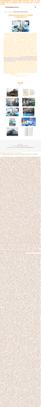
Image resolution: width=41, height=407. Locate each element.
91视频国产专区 (26, 378)
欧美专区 (38, 400)
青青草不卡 (16, 351)
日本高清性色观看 (10, 354)
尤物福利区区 (29, 389)
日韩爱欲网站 (35, 377)
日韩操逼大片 (19, 305)
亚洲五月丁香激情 (4, 402)
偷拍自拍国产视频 (11, 353)
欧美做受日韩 (14, 172)
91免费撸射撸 (34, 382)
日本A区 (17, 284)
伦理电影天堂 (32, 335)
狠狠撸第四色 (39, 239)
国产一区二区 (24, 158)
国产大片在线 (28, 317)
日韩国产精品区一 (24, 354)
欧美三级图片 (33, 297)
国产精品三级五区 (29, 374)
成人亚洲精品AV (37, 306)
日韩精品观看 (18, 186)
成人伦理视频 (17, 358)
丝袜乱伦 (7, 328)
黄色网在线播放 (38, 233)
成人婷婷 (37, 282)
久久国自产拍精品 (26, 184)
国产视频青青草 (20, 328)
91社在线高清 (3, 179)
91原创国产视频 (29, 177)
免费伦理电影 (22, 194)
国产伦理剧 (27, 213)
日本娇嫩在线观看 (8, 261)
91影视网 (22, 163)
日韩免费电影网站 (36, 320)
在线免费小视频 (19, 203)
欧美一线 (29, 309)
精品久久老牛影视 (29, 282)
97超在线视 (15, 226)
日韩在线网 (29, 195)
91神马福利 (37, 299)
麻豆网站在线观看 (37, 198)
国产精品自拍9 (3, 280)
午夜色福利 (31, 390)
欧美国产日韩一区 (32, 342)
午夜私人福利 (2, 297)
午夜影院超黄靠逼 (24, 254)
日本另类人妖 (28, 386)
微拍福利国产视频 (5, 165)
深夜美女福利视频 (6, 356)
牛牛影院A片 (26, 208)
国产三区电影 (2, 226)
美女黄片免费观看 (28, 227)
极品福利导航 (14, 231)
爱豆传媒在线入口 (22, 347)
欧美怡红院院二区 (33, 168)
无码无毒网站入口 (11, 396)
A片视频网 (13, 200)
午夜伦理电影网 (22, 184)
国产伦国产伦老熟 (2, 312)
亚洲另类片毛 (8, 378)
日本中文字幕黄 (23, 276)
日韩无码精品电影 (30, 344)
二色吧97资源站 (6, 177)
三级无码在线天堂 (13, 214)
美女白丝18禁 (37, 225)
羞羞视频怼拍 (33, 362)
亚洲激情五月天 (36, 370)
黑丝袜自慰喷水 (23, 220)
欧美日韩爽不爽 (20, 268)
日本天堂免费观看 (34, 324)
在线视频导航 (19, 291)
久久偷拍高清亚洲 (23, 198)
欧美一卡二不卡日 (10, 363)
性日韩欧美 (3, 364)
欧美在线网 (32, 284)
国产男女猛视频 (4, 220)
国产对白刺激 (38, 288)
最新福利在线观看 (7, 312)
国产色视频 (12, 215)
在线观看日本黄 (25, 204)
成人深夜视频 (11, 344)
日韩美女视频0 (39, 314)
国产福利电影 (26, 190)
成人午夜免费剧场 (34, 328)
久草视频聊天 (32, 255)
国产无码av (14, 208)
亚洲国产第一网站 (29, 204)
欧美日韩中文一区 (37, 180)
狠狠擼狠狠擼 (6, 238)
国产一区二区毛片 (32, 338)
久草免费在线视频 (15, 338)
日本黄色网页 (6, 281)
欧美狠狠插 (15, 202)
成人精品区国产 (38, 262)
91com (38, 212)
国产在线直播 (5, 212)
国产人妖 (29, 315)
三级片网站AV (35, 257)
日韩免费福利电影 (2, 263)
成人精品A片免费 (26, 388)
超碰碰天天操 (28, 166)
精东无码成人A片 (8, 258)
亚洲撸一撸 (17, 342)
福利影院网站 (25, 173)
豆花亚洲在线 (32, 375)
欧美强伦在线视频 (19, 368)
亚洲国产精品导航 (37, 163)
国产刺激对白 (4, 239)
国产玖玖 (5, 232)
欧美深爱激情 (12, 376)
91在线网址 (37, 346)
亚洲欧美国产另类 (37, 238)
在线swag (26, 305)
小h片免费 (2, 176)
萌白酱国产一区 (28, 164)
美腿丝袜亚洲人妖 (15, 328)
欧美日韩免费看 (19, 326)
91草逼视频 (22, 236)
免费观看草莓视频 (32, 291)
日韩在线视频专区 (26, 257)
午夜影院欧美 (39, 255)
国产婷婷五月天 (13, 209)
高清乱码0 (30, 184)
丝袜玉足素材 (5, 359)
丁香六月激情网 (37, 380)
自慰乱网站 (26, 350)
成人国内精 (5, 303)
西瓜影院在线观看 (10, 172)
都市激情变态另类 (36, 208)
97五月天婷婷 (26, 195)
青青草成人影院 (24, 386)
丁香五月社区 (10, 308)
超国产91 (14, 333)
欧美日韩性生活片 (23, 213)
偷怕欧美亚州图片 (31, 159)
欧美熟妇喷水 (14, 302)
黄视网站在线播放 (5, 189)
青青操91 (9, 237)
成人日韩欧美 (33, 387)
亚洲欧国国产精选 (9, 273)
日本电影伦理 (20, 209)
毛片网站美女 (29, 233)
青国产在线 (3, 258)
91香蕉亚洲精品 (8, 202)
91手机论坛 (23, 232)
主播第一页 (22, 191)
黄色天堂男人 (11, 174)
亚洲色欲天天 (11, 167)
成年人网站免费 (36, 213)
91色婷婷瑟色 (10, 186)
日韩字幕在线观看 (3, 330)
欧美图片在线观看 (29, 157)
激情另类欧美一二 (8, 215)
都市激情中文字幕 (14, 389)
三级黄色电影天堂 (14, 359)
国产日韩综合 (11, 316)
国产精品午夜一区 (3, 166)
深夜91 (10, 350)
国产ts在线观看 (26, 221)
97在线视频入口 (6, 344)
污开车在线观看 (25, 395)
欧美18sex (9, 314)
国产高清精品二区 (23, 160)
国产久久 (2, 383)
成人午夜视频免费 (10, 236)
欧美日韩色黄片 (10, 170)
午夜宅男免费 (9, 171)
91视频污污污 (22, 222)
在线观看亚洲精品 (25, 188)
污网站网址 (32, 329)
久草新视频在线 (11, 201)
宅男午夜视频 (15, 266)
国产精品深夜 (26, 309)
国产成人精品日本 (30, 214)
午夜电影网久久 (18, 170)
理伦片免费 (10, 393)
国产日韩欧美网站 (10, 208)
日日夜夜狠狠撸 (30, 275)
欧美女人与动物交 (13, 161)
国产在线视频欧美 (16, 280)
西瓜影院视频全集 (8, 233)
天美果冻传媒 (34, 196)
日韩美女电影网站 (15, 405)
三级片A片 (17, 279)
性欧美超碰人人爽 (22, 315)
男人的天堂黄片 (34, 321)
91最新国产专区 (7, 388)
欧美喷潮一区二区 (15, 234)
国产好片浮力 (4, 184)
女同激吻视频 (16, 180)
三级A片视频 (38, 261)
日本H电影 (16, 288)
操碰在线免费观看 (10, 333)
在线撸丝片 (31, 182)
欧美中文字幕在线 (35, 404)
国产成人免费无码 (36, 191)
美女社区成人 (25, 215)
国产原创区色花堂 (15, 165)
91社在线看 (7, 220)
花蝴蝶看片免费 (3, 161)
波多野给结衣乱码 (28, 274)
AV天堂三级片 (9, 369)
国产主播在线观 (28, 262)
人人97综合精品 (23, 200)
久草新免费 (22, 308)
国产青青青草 (19, 236)
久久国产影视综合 (21, 169)
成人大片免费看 (11, 266)
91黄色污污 (18, 275)
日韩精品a (29, 254)
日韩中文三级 (38, 304)
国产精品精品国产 (23, 299)
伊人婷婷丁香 (33, 351)
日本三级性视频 (11, 310)
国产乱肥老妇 (16, 216)
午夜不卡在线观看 (21, 398)
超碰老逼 (27, 382)
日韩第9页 (24, 256)
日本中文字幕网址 (37, 263)
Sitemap (33, 147)
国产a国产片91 (19, 354)
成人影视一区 (29, 299)
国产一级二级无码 (12, 288)
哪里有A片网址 (4, 213)
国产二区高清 (34, 219)
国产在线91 (12, 189)
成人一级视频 (8, 398)
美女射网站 (20, 382)
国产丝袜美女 (22, 170)
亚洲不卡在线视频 (38, 364)
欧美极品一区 (10, 328)
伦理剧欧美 (32, 254)
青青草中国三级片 (4, 311)
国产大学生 (18, 357)
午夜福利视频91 (11, 329)
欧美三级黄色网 (36, 378)
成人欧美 (13, 261)
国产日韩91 (16, 166)
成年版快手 (9, 227)
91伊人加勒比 (12, 202)
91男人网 (25, 261)
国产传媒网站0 (8, 272)
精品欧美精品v (23, 226)
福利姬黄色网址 (6, 185)
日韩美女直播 (12, 194)
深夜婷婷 (34, 356)
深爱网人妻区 (6, 314)
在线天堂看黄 (39, 312)
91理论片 (21, 210)
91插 (5, 221)
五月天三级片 (5, 293)
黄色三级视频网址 (28, 276)
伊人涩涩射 (37, 192)
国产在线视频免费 (2, 272)
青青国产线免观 (19, 359)
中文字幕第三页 (29, 180)
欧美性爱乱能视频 (6, 309)
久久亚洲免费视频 (22, 370)
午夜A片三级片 (30, 196)
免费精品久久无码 (6, 353)
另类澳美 (15, 346)
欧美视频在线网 (36, 363)
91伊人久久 (24, 336)
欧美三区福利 (13, 255)
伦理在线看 (9, 341)
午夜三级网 (26, 399)
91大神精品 (29, 168)
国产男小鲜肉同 (21, 173)
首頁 (8, 11)
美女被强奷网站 (38, 365)
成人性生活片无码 (22, 406)
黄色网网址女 (18, 185)
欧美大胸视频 (23, 375)
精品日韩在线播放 (30, 400)
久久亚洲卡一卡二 (13, 322)
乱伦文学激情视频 (37, 300)
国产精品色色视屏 (6, 176)
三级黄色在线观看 (12, 378)
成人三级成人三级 (19, 179)
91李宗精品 (19, 220)
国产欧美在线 (35, 381)
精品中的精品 (23, 174)
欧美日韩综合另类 (34, 333)
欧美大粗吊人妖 (38, 224)
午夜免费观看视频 (20, 395)
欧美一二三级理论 (18, 350)
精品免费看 (14, 184)
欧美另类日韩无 (24, 316)
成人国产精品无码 (20, 288)
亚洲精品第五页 (32, 198)
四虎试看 (15, 173)
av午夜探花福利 (30, 210)
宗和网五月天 (5, 192)
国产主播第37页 (8, 224)
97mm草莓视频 (16, 340)
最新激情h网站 (4, 216)
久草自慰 (20, 284)
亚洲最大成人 (38, 269)
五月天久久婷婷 (24, 368)
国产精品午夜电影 (4, 406)
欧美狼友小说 (27, 306)
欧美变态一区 (6, 157)
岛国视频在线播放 (14, 297)
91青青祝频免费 (33, 261)
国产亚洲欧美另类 (19, 274)
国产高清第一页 (22, 212)
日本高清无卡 (2, 286)
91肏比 (40, 225)
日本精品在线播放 (15, 224)
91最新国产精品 (22, 186)
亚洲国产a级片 (32, 341)
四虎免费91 (34, 171)
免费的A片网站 (12, 315)
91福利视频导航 (19, 176)
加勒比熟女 (19, 164)
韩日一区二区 (36, 166)
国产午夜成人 (11, 176)
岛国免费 (27, 200)
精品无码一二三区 (6, 302)
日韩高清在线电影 (27, 359)
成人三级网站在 (11, 192)
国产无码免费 (12, 351)
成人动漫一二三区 (3, 267)
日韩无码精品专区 (14, 291)
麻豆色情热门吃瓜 (21, 383)
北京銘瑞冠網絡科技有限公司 (12, 7)
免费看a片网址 (10, 279)
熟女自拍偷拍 (4, 201)
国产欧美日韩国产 (2, 366)
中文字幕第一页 (6, 340)
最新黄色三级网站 (35, 336)
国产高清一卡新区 (38, 176)
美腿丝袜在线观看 (7, 218)
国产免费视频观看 (26, 401)
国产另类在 (15, 267)
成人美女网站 (5, 321)
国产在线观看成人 (34, 256)
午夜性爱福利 (10, 318)
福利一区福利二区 (35, 305)
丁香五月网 (25, 191)
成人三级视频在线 (17, 210)
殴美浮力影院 (30, 350)
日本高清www (20, 278)
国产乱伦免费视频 (4, 336)
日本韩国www (32, 384)
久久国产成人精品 (38, 196)
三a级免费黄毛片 (27, 291)
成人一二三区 (7, 350)
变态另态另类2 (16, 220)
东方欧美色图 (39, 285)
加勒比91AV (33, 237)
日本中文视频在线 (22, 214)
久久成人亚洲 (18, 214)
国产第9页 (17, 207)
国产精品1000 (9, 406)
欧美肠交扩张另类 (4, 191)
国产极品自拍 (35, 228)
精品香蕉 (21, 182)
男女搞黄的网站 (34, 366)
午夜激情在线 (24, 382)
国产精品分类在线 (2, 317)
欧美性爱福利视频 (8, 375)
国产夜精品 (21, 374)
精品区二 (7, 267)
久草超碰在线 (21, 311)
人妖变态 (39, 278)
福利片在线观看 (8, 159)
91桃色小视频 (9, 238)
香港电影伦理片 (13, 190)
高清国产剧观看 (23, 197)
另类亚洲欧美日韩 (2, 320)
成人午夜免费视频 (29, 165)
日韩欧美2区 (31, 356)
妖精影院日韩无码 (35, 268)
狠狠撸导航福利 (31, 402)
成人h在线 (29, 324)
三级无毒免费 (34, 220)
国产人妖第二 (4, 186)
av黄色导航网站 (35, 374)
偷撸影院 (37, 371)
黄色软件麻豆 (3, 371)
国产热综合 (29, 188)
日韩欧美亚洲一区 (36, 293)
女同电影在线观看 (5, 240)
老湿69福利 (36, 384)
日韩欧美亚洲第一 (18, 360)
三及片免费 (27, 370)
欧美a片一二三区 (6, 256)
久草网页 (38, 202)
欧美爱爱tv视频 (2, 206)
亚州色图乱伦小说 (35, 185)
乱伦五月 (27, 220)
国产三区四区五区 (34, 264)
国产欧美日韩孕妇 (8, 264)
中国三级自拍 (10, 327)
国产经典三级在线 (20, 189)
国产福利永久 (2, 158)
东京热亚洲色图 (37, 240)
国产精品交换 (36, 287)
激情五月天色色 (29, 173)
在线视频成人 (18, 346)
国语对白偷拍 (16, 268)
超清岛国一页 (33, 266)
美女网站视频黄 (37, 230)
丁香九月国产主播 (32, 230)
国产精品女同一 (33, 260)
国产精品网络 (16, 232)
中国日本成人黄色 (11, 298)
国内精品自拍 (2, 260)
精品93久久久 (2, 197)
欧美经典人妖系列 (36, 308)
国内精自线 (3, 160)
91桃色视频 (18, 306)
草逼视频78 (32, 191)
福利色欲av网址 (17, 380)
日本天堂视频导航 (20, 168)
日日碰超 (34, 318)
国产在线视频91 (16, 256)
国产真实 (35, 304)
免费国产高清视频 (31, 231)
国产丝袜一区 (30, 172)
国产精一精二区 (20, 192)
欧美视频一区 (27, 287)
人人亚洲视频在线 (17, 394)
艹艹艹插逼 (8, 196)
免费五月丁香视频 (6, 206)
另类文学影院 (13, 350)
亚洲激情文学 (29, 297)
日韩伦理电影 (36, 254)
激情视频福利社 (27, 356)
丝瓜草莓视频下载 (28, 387)
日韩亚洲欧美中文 (8, 371)
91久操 (7, 184)
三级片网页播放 (12, 400)
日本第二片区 (22, 234)
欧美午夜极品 (10, 163)
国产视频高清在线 (17, 182)
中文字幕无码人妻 (8, 166)
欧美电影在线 (30, 206)
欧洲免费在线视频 (6, 310)
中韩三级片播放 (24, 258)
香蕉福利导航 (2, 314)
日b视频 (8, 192)
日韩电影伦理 (32, 327)
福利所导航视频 (11, 207)
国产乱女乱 (17, 218)
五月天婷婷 (12, 237)
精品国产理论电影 (10, 340)
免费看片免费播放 (35, 310)
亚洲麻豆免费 (22, 388)
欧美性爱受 (33, 364)
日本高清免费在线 (33, 296)
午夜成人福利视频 (36, 290)
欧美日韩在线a (15, 354)
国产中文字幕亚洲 (18, 282)
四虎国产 (14, 387)
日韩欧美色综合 (21, 215)
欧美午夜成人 (21, 257)
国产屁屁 (36, 165)
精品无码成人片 (26, 321)
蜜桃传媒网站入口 (30, 279)
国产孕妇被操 (24, 273)
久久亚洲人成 (31, 185)
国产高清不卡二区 (5, 236)
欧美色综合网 (32, 160)
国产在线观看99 (24, 330)
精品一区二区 (31, 396)
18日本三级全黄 (9, 230)
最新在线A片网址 (29, 256)
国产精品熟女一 (25, 171)
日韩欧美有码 (25, 374)
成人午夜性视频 (8, 348)
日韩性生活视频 (12, 372)
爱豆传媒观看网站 (38, 168)
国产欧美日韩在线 (21, 195)
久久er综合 (28, 335)
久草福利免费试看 (24, 225)
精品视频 (19, 327)
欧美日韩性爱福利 (25, 210)
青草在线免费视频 (7, 366)
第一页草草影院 (17, 219)
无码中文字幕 (2, 256)
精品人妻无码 (5, 273)
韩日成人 (21, 219)
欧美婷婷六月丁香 (27, 375)
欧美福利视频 (7, 338)
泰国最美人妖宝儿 (21, 358)
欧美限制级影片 (13, 320)
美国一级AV (32, 164)
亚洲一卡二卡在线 (25, 311)
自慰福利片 (3, 328)
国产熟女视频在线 (13, 197)
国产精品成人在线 (10, 184)
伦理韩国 (1, 279)
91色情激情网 (2, 169)
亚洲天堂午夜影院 (11, 290)
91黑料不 (32, 228)
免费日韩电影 (39, 170)
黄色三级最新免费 (18, 231)
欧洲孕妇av (25, 364)
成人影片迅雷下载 (37, 342)
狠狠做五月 (14, 299)
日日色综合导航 (10, 275)
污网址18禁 (1, 236)
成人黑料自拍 (6, 208)
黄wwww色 (26, 167)
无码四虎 (13, 180)
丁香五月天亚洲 (34, 224)
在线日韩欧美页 (28, 376)
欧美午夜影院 (20, 381)
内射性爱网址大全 (8, 222)
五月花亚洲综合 (30, 189)
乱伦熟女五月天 (20, 162)
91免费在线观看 (28, 360)
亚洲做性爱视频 (15, 278)
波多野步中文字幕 (38, 216)
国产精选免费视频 (38, 222)
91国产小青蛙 (8, 182)
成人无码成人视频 (8, 330)
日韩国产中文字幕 (21, 304)
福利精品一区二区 (13, 282)
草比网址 (27, 315)
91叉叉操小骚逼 (10, 225)
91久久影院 (35, 170)
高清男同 (20, 240)
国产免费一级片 (15, 157)
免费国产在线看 (8, 209)
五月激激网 (15, 260)
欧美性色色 (13, 358)
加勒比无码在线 (16, 270)
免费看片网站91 (4, 261)
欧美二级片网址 (29, 226)
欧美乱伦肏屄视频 (22, 380)
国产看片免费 (21, 256)
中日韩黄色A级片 (28, 346)
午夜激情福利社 (5, 345)
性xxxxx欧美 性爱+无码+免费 (6, 269)
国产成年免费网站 (12, 182)
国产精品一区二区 (8, 360)
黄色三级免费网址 (8, 190)
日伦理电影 (32, 359)
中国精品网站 (22, 327)
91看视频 (20, 341)
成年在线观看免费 (29, 239)
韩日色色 (28, 348)
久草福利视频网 (20, 166)
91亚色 (27, 347)
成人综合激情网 (8, 394)
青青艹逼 (30, 382)
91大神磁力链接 (4, 392)
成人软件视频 (3, 195)
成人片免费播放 (36, 329)
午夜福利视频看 (2, 329)
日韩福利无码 (13, 227)
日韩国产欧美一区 (15, 316)
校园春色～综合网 (5, 285)
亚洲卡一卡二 (9, 212)
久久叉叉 (36, 210)
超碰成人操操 (2, 172)
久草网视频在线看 (33, 188)
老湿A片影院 (18, 208)
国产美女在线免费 (3, 219)
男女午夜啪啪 (22, 261)
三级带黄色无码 (31, 257)
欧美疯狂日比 (10, 362)
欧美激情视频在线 (13, 314)
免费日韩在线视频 (13, 269)
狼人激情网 (7, 231)
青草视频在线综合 (35, 344)
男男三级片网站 (25, 322)
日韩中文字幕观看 (7, 158)
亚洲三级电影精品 (11, 260)
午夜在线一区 (14, 303)
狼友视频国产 (22, 320)
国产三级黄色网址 (30, 268)
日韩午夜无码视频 (17, 400)
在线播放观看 (27, 206)
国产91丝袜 (23, 359)
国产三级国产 (17, 195)
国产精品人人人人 (6, 286)
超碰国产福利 (20, 281)
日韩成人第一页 (37, 173)
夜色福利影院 (38, 398)
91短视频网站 (27, 224)
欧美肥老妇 (33, 218)
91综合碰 (14, 218)
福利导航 (36, 195)
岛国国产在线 (28, 225)
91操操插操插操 (10, 297)
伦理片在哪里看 (35, 206)
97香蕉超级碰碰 (11, 206)
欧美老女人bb (24, 179)
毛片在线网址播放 (24, 286)
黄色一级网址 (32, 358)
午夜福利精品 (34, 354)
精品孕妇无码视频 (25, 196)
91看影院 (20, 329)
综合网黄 (24, 206)
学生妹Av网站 (37, 158)
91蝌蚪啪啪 (38, 396)
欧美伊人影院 (10, 185)
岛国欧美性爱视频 (31, 394)
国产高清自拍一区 (12, 219)
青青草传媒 (13, 311)
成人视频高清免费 (8, 210)
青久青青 (11, 224)
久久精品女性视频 (27, 267)
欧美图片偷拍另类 (32, 317)
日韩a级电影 (30, 219)
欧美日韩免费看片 (21, 298)
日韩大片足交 (30, 357)
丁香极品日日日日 (28, 362)
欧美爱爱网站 (22, 364)
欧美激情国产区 (14, 368)
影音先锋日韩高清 (16, 332)
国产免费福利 (3, 294)
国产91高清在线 (18, 375)
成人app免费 (33, 371)
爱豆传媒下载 (28, 230)
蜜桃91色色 (9, 200)
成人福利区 (22, 402)
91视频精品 (30, 321)
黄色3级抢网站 (20, 158)
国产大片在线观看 (10, 386)
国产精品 (5, 264)
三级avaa (4, 287)
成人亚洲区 (13, 188)
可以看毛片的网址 (17, 320)
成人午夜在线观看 (24, 157)
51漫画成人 (27, 192)
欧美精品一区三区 (5, 335)
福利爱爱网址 (5, 204)
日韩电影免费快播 (32, 365)
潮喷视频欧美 (28, 330)
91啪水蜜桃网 (36, 232)
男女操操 (26, 404)
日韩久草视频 (15, 363)
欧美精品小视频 (26, 357)
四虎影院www (24, 340)
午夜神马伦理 (26, 233)
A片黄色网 (5, 262)
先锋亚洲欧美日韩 (37, 341)
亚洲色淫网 (10, 291)
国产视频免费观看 (7, 304)
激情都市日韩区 (5, 354)
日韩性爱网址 (20, 204)
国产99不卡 (33, 204)
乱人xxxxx (37, 266)
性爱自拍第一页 (22, 294)
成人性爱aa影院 (2, 170)
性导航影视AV (36, 183)
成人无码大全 (3, 396)
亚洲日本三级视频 (6, 381)
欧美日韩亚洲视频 (3, 357)
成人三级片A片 (24, 335)
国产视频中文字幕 (28, 345)
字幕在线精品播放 (3, 209)
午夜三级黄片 (23, 350)
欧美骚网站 (30, 224)
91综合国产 (35, 359)
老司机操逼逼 (6, 342)
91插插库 (21, 161)
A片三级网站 (39, 195)
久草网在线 (32, 360)
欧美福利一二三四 (30, 304)
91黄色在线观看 (14, 345)
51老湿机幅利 (37, 340)
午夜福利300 (22, 323)
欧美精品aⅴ (29, 371)
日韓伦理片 (37, 258)
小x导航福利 (12, 228)
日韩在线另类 (11, 286)
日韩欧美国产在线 (22, 399)
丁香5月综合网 (31, 192)
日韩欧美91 (22, 302)
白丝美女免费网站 (8, 161)
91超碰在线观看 (37, 303)
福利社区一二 (10, 387)
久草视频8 (1, 196)
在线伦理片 (25, 351)
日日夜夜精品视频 (33, 386)
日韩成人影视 (2, 171)
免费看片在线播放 (15, 281)
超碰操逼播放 (2, 365)
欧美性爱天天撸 (31, 377)
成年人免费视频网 (24, 326)
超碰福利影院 (30, 263)
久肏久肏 (5, 288)
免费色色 (21, 275)
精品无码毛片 (38, 330)
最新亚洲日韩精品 (9, 191)
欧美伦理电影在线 (5, 308)
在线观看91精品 (8, 239)
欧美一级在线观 (26, 308)
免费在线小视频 (28, 178)
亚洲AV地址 (8, 288)
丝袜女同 (17, 204)
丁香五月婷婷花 (28, 260)
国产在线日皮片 (22, 233)
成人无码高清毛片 (33, 197)
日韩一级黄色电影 (5, 386)
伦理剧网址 (4, 378)
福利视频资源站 (20, 157)
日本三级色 (22, 363)
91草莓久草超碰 (38, 169)
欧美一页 (1, 240)
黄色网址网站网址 (11, 226)
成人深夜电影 (11, 164)
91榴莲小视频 (34, 176)
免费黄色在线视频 (16, 228)
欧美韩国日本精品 (7, 399)
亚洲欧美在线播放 (14, 357)
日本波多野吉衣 (26, 202)
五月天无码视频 (38, 383)
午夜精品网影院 (38, 188)
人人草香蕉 (6, 179)
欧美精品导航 (36, 284)
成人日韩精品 (36, 227)
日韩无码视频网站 (31, 208)
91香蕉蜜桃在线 (6, 383)
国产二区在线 (18, 302)
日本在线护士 (4, 190)
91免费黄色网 (25, 405)
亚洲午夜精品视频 (32, 209)
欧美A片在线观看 (12, 272)
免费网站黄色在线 (18, 198)
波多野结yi (2, 370)
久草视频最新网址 (22, 185)
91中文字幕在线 (24, 178)
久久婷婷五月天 (17, 323)
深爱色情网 (25, 298)
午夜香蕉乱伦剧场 (31, 273)
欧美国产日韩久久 (13, 258)
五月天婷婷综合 (38, 372)
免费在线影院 (18, 221)
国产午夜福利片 (33, 298)
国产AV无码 (8, 178)
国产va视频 (38, 328)
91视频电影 (3, 168)
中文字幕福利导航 (17, 396)
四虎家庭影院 (34, 314)
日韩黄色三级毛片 (23, 390)
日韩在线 (17, 169)
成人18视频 (13, 225)
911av (1, 406)
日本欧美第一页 (22, 221)
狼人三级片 (17, 240)
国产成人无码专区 (19, 389)
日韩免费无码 (6, 326)
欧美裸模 (25, 164)
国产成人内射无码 (13, 159)
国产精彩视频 (26, 170)
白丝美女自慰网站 (24, 237)
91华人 (13, 177)
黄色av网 (22, 202)
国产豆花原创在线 (5, 404)
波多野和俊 (5, 290)
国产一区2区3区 (30, 369)
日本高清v (25, 292)
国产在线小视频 (35, 212)
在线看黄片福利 (3, 338)
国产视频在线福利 (18, 276)
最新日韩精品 (15, 176)
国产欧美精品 (36, 390)
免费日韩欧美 (15, 274)
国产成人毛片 (22, 401)
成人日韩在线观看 (2, 393)
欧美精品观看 (17, 398)
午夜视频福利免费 (30, 236)
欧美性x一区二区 (37, 274)
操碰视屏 (29, 170)
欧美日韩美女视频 (26, 312)
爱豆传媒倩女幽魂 (14, 178)
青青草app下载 (10, 335)
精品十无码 (11, 270)
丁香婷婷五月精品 (37, 317)
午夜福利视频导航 (23, 360)
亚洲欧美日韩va (36, 327)
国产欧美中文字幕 (28, 270)
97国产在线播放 (21, 312)
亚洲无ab (14, 294)
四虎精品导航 (14, 362)
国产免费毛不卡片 (9, 232)
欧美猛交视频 (5, 172)
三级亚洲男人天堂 (6, 346)
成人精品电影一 (25, 348)
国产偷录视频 (20, 340)
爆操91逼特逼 (17, 257)
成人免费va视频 (26, 398)
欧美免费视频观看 (27, 365)
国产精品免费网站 (6, 352)
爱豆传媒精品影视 (29, 314)
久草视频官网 (8, 376)
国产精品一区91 (8, 228)
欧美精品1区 (23, 305)
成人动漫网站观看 (2, 162)
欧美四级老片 (26, 279)
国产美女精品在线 (26, 363)
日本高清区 (13, 347)
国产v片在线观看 (25, 334)
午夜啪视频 (32, 232)
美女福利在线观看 (3, 231)
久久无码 (13, 232)
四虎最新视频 (21, 362)
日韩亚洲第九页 (7, 329)
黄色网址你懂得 (33, 340)
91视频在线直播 (37, 309)
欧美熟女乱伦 (30, 399)
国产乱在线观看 (18, 345)
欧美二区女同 (4, 228)
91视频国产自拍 (2, 180)
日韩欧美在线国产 (23, 345)
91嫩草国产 (22, 231)
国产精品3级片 (7, 160)
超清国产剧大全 (19, 178)
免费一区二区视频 (25, 268)
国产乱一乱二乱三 (7, 194)
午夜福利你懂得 (8, 280)
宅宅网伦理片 (20, 296)
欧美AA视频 (37, 345)
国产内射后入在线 (6, 226)
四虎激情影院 (10, 281)
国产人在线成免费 (36, 164)
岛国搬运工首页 (10, 204)
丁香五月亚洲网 (12, 382)
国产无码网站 (30, 220)
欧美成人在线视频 (9, 347)
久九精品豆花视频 (29, 322)
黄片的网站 (26, 396)
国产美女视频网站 (35, 201)
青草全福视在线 (32, 183)
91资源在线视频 (33, 203)
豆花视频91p (11, 268)
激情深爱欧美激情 (16, 201)
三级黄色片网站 (20, 206)
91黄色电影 (17, 190)
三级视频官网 (3, 257)
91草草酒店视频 (32, 166)
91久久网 (21, 400)
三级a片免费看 (21, 332)
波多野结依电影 (4, 164)
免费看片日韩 (26, 236)
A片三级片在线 (11, 342)
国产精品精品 (6, 390)
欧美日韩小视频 (24, 228)
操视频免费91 (15, 174)
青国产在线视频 (8, 392)
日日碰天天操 (28, 390)
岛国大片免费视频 (34, 162)
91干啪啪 (15, 238)
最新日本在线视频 (2, 237)
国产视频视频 (24, 274)
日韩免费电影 (22, 183)
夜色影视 (6, 339)
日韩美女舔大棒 (6, 292)
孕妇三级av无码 (17, 215)
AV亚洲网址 (16, 189)
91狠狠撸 (7, 164)
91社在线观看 (6, 377)
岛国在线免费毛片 (34, 389)
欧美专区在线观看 (2, 282)
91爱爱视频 (26, 176)
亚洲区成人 (23, 227)
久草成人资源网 (33, 288)
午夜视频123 (29, 207)
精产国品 (7, 213)
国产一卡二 (34, 350)
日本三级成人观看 (37, 209)
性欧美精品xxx (26, 290)
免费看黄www (4, 398)
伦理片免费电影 (26, 263)
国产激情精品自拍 (15, 334)
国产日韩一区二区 (16, 177)
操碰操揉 (16, 239)
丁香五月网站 (36, 207)
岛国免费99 (12, 280)
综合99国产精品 (18, 402)
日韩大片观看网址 (17, 183)
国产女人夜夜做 (31, 212)
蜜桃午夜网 (38, 206)
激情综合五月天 (25, 318)
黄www (18, 362)
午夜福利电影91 (33, 372)
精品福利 (23, 219)
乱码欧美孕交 (38, 189)
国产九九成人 (26, 310)
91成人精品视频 (11, 162)
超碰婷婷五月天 (25, 332)
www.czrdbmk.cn (14, 147)
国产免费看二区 (16, 206)
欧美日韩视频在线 (4, 363)
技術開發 (17, 147)
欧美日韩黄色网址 (23, 282)
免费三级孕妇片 (32, 380)
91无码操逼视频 (34, 405)
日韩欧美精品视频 (2, 350)
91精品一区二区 (35, 368)
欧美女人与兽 (7, 393)
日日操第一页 (28, 179)
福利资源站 (31, 272)
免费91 (36, 178)
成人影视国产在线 (30, 278)
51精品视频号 (10, 384)
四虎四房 (16, 227)
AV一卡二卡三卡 (26, 293)
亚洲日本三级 (26, 294)
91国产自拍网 (16, 341)
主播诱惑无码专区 (22, 238)
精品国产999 (32, 300)
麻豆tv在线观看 (28, 182)
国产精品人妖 (21, 264)
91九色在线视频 (4, 214)
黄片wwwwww (38, 270)
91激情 (12, 238)
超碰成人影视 (33, 180)
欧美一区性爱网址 (19, 339)
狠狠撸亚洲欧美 (15, 160)
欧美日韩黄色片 (12, 220)
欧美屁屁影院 (7, 263)
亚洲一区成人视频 (21, 190)
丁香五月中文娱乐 (4, 323)
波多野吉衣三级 (11, 203)
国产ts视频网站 (31, 201)
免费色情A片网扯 (28, 203)
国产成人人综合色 (31, 308)
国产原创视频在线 (21, 172)
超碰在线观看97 (26, 288)
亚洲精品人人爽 (30, 264)
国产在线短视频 (16, 230)
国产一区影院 (33, 315)
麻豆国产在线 (34, 345)
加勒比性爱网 (28, 163)
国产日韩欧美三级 (15, 344)
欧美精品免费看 (31, 370)
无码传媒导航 (17, 209)
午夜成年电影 (2, 344)
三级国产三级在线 (23, 376)
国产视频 (2, 238)
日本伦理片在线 (9, 214)
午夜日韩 (4, 254)
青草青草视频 (5, 368)
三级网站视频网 (32, 227)
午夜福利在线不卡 (25, 275)
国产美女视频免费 (2, 305)
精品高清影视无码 (31, 287)
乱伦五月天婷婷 (3, 218)
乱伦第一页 (17, 197)
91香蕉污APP (8, 219)
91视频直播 (36, 401)
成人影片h (7, 186)
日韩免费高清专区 (33, 330)
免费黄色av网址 (29, 218)
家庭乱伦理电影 (17, 171)
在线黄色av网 (15, 377)
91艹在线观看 (16, 296)
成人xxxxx (20, 218)
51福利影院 (1, 230)
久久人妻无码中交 (20, 297)
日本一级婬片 (28, 158)
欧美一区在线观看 (20, 293)
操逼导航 (24, 362)
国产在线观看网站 (8, 357)
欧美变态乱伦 (13, 406)
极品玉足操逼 (3, 333)
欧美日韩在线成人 (23, 333)
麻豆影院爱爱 (10, 299)
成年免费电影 (35, 312)
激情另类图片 (10, 179)
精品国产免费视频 (4, 389)
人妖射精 (33, 165)
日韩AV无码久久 (5, 275)
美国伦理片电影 (21, 371)
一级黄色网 (25, 186)
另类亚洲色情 (13, 171)
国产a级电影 (6, 299)
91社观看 (18, 384)
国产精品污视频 (38, 302)
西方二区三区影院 (24, 303)
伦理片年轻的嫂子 (20, 336)
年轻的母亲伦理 (6, 260)
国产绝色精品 (21, 196)
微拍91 (26, 269)
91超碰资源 (29, 266)
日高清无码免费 (9, 311)
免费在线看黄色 (12, 395)
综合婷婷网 (13, 279)
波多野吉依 (5, 341)
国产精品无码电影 (17, 161)
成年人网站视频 (14, 221)
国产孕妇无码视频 (13, 233)
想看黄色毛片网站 (27, 300)
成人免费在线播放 (12, 364)
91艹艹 (10, 352)
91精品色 (18, 401)
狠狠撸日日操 (5, 347)
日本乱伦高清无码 (34, 234)
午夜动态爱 (33, 274)
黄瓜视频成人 (30, 194)
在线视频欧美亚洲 (21, 279)
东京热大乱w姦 (22, 269)
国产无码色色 (4, 202)
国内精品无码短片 (38, 171)
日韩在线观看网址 (11, 263)
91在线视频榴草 (16, 383)
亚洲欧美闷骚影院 (37, 406)
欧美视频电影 (27, 238)
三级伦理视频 (28, 341)
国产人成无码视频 (10, 165)
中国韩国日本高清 (6, 169)
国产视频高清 (26, 172)
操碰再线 (23, 291)
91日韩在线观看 (3, 233)
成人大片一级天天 (3, 222)
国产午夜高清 (24, 209)
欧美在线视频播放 (18, 222)
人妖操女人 (38, 294)
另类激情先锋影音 (38, 316)
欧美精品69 (15, 395)
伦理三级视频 (12, 296)
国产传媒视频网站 (35, 215)
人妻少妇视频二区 (28, 197)
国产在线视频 (2, 204)
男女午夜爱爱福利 (37, 352)
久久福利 (7, 207)
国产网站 (28, 183)
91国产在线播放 (26, 212)
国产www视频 (38, 219)
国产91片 (8, 268)
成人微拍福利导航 (19, 239)
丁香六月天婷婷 (20, 266)
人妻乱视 (37, 172)
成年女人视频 (11, 160)
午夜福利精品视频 (5, 405)
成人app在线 (12, 173)
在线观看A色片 (30, 364)
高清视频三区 (27, 406)
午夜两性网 (26, 304)
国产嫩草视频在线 (35, 236)
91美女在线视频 (31, 174)
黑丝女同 (26, 358)
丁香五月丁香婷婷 (20, 230)
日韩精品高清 (19, 202)
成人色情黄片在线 (20, 188)
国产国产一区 (10, 169)
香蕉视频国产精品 (11, 213)
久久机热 (5, 174)
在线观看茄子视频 (10, 293)
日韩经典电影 (19, 390)
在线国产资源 (8, 254)
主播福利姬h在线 (16, 192)
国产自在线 (16, 200)
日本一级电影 (34, 202)
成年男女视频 (21, 292)
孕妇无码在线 (20, 232)
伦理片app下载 (29, 169)
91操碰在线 (18, 160)
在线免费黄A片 (20, 165)
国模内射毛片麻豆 (35, 399)
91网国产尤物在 (10, 240)
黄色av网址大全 (34, 172)
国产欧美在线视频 (28, 160)
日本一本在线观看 (21, 280)
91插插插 (38, 214)
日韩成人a (6, 237)
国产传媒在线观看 (24, 314)
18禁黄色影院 (28, 336)
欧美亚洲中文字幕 (18, 273)
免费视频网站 (19, 226)
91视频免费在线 (2, 234)
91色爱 (26, 218)
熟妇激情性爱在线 (14, 326)
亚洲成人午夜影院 (25, 266)
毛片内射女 (4, 215)
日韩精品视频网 (3, 334)
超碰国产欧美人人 (7, 320)
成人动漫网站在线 (18, 352)
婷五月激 (18, 322)
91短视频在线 (15, 237)
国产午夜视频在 (18, 406)
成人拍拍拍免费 (10, 183)
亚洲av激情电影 (38, 197)
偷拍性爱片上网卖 (36, 273)
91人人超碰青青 (32, 225)
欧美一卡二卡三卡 (24, 389)
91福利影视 (7, 298)
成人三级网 (16, 381)
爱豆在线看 (36, 194)
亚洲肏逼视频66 (4, 401)
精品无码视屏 (8, 400)
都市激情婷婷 (33, 186)
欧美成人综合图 (11, 346)
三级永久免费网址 (21, 324)
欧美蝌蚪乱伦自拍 (13, 392)
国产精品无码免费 (30, 323)
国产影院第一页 (34, 189)
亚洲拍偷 (27, 369)
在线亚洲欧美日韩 (14, 384)
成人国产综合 (8, 334)
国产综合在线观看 (10, 157)
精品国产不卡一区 (23, 260)
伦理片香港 (10, 231)
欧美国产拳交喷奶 (24, 180)
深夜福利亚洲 (2, 225)
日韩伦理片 (23, 218)
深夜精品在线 (30, 347)
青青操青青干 (18, 238)
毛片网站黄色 (14, 240)
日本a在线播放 (4, 266)
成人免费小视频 (29, 354)
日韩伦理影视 (28, 258)
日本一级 (32, 215)
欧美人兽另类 (26, 278)
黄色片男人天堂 (21, 372)
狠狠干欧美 (13, 195)
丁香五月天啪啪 (20, 286)
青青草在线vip (11, 267)
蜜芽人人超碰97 (21, 310)
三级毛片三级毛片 (28, 333)
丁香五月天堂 (2, 157)
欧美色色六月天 (18, 163)
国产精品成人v (37, 315)
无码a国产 (12, 341)
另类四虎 (6, 168)
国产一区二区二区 (33, 161)
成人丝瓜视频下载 (15, 167)
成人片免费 (14, 207)
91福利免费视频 (29, 237)
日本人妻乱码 (9, 389)
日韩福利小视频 (7, 380)
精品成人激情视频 (27, 353)
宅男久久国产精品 (12, 216)
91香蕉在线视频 (23, 341)
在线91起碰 (29, 298)
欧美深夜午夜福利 (24, 344)
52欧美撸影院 (22, 378)
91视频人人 (9, 365)
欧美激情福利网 (15, 236)
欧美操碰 (26, 226)
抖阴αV (8, 395)
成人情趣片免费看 (17, 353)
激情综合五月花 (4, 284)
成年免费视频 (27, 240)
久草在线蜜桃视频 (6, 324)
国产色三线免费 (11, 324)
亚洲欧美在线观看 (14, 179)
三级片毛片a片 (20, 334)
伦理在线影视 (13, 210)
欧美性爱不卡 (9, 284)
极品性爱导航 (20, 180)
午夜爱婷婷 (24, 296)
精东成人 (19, 270)
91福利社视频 (33, 195)
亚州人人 (28, 358)
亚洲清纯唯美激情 (22, 396)
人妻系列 (11, 178)
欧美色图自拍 (13, 398)
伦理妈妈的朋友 (23, 300)
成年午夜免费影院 (23, 392)
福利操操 (24, 377)
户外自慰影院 (29, 161)
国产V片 (27, 377)
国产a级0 (37, 157)
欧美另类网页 (38, 292)
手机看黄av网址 (33, 262)
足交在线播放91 (11, 158)
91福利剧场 (35, 179)
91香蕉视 (23, 162)
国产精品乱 (35, 402)
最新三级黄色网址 (23, 262)
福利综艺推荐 (35, 396)
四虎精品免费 (2, 377)
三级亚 (23, 278)
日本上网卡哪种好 (33, 393)
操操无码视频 (18, 212)
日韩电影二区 (13, 404)
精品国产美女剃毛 (15, 164)
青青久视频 (7, 201)
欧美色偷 (3, 304)
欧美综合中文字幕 (20, 377)
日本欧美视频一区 (17, 287)
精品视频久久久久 (4, 358)
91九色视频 (16, 168)
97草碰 (7, 333)
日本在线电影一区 (23, 270)
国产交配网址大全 (11, 309)
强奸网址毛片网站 (5, 327)
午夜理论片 (19, 234)
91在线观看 (36, 237)
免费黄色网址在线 (18, 191)
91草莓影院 (14, 170)
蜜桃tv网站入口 (34, 200)
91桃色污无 (29, 366)
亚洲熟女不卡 (14, 273)
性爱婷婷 (33, 194)
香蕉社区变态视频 (2, 315)
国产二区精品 (26, 323)
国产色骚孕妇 (38, 296)
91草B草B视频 (21, 171)
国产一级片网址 (17, 304)
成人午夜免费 (25, 264)
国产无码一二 (30, 200)
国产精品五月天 (12, 196)
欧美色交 (29, 334)
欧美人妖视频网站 (24, 216)
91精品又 (24, 230)
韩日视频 (20, 197)
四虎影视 (25, 338)
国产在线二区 (7, 305)
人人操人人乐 (15, 286)
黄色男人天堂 (17, 294)
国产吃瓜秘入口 (22, 342)
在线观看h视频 (34, 157)
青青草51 (37, 220)
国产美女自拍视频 (37, 297)
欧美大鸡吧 (16, 225)
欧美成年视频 (12, 239)
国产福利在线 (32, 170)
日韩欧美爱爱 (10, 188)
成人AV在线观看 (28, 296)
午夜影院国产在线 (30, 221)
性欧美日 (19, 393)
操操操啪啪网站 (14, 305)
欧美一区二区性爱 (17, 290)
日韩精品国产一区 (32, 406)
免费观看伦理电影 (31, 280)
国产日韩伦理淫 (23, 240)
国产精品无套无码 (31, 213)
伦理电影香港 (4, 200)
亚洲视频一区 (2, 353)
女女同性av (12, 321)
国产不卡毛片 (4, 360)
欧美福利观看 (26, 371)
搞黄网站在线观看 (23, 203)
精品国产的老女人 (22, 384)
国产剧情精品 (22, 159)
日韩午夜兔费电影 (27, 327)
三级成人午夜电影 (30, 404)
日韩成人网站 (28, 339)
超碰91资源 (3, 194)
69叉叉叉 (39, 236)
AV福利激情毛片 (33, 233)
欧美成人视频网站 (3, 322)
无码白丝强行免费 (8, 317)
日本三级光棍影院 (25, 168)
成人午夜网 (7, 174)
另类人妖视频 (39, 210)
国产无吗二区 (33, 309)
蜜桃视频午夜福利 (2, 298)
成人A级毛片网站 (6, 316)
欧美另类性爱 (13, 352)
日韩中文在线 (19, 174)
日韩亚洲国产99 (15, 393)
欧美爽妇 (30, 288)
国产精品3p (11, 218)
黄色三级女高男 (9, 303)
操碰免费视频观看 (7, 374)
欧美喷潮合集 (14, 390)
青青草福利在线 (5, 279)
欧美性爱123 (24, 285)
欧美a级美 (20, 322)
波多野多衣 (36, 280)
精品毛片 (33, 210)
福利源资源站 (6, 387)
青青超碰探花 (26, 366)
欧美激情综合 (9, 358)
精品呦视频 (29, 234)
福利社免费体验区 (33, 281)
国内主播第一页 (5, 198)
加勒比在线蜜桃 (38, 351)
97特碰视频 (18, 363)
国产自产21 (8, 372)
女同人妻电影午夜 (20, 405)
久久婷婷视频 (13, 276)
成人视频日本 (4, 167)
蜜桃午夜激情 (18, 194)
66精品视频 (36, 204)
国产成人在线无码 (28, 228)
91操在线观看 (35, 221)
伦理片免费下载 (25, 400)
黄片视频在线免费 (32, 348)
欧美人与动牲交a (25, 328)
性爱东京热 (28, 191)
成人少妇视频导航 (3, 182)
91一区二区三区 (30, 305)
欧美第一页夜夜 (7, 162)
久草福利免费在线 (18, 308)
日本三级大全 (4, 207)
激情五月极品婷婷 (18, 159)
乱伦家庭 (26, 165)
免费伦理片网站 (32, 334)
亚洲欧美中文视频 (32, 240)
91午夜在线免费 (28, 198)
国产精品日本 (31, 312)
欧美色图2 (38, 392)
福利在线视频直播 (27, 162)
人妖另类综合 (28, 329)
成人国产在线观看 (7, 382)
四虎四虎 (38, 377)
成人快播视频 (34, 292)
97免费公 (37, 356)
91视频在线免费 (27, 380)
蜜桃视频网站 (37, 203)
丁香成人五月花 (14, 185)
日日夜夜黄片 (10, 294)
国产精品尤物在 (37, 190)
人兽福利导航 (5, 225)
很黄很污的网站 (18, 262)
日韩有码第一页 (24, 329)
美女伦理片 (36, 375)
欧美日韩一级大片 (16, 310)
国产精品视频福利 (38, 393)
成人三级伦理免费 (27, 159)
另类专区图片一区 (33, 299)
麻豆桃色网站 (32, 238)
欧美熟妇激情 (36, 353)
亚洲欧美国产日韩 (24, 239)
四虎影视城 (23, 284)
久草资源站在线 (19, 392)
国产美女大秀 (35, 311)
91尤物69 (15, 194)
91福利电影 (22, 357)
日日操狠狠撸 (17, 312)
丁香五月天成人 (18, 387)
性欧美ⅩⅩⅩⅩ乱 (14, 163)
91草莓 (35, 231)
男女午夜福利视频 (32, 326)
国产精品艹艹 (16, 376)
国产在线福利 (17, 233)
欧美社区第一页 (13, 222)
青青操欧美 (13, 292)
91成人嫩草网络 (18, 333)
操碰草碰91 (28, 326)
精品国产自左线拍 (30, 318)
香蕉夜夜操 (37, 354)
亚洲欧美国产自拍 (29, 292)
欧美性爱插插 (6, 170)
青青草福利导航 (9, 262)
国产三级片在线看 (22, 317)
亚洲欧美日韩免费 (4, 369)
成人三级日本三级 (18, 369)
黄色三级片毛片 (3, 188)
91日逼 (30, 232)
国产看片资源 (2, 177)
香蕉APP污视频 (5, 196)
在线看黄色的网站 (17, 315)
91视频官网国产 (21, 201)
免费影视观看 (38, 179)
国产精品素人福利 (13, 284)
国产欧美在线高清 (18, 303)
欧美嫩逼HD (3, 374)
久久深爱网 (32, 353)
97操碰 (32, 336)
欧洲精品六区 (13, 374)
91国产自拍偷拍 (36, 160)
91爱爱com (34, 192)
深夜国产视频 (38, 234)
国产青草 (35, 255)
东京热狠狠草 (14, 186)
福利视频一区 (29, 269)
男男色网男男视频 (18, 299)
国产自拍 (1, 308)
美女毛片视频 (12, 312)
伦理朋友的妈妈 (14, 204)
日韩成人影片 (29, 190)
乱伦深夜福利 (24, 281)
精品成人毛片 (35, 369)
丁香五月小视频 (38, 376)
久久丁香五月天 (34, 347)
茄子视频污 (7, 167)
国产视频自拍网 (9, 276)
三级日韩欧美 (25, 207)
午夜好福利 (6, 384)
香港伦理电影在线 (30, 167)
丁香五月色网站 (16, 158)
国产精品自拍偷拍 (22, 208)
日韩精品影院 (8, 351)
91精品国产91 (36, 186)
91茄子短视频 (37, 267)
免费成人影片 (13, 371)
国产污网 (33, 303)
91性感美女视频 (2, 380)
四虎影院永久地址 (13, 375)
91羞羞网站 (11, 338)
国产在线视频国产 (31, 401)
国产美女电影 (5, 268)
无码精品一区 (39, 405)
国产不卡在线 (13, 168)
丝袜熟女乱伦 (26, 372)
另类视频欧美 (2, 212)
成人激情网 (9, 285)
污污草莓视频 (17, 372)
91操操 (38, 389)
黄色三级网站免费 (18, 386)
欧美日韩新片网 (20, 348)
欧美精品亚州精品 (19, 314)
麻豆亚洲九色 (18, 300)
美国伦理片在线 (17, 272)
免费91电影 (17, 292)
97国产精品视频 (27, 174)
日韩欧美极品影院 (12, 388)
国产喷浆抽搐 (8, 216)
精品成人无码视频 (34, 226)
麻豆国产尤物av (22, 287)
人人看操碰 (18, 184)
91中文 (40, 203)
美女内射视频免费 (8, 257)
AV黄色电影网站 (8, 401)
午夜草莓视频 (32, 339)
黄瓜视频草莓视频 (12, 287)
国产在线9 (36, 177)
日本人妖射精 (5, 197)
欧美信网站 (28, 316)
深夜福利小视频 (30, 395)
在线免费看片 (29, 215)
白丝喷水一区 (23, 369)
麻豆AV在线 (9, 370)
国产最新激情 (35, 279)
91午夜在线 (6, 234)
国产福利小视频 (21, 366)
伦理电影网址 (16, 382)
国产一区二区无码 (33, 316)
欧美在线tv (36, 218)
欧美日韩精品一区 (11, 381)
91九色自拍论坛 (38, 281)
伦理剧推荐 (26, 214)
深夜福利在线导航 (12, 380)
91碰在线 (22, 164)
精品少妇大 (13, 308)
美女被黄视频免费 (19, 285)
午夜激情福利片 (16, 298)
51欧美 (34, 174)
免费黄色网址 (6, 227)
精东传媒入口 (22, 167)
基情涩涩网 (24, 192)
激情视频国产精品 (33, 169)
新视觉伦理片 (5, 372)
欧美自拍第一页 (17, 309)
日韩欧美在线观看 (6, 306)
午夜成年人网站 (27, 231)
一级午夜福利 (17, 371)
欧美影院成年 (34, 282)
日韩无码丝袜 (36, 278)
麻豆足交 (9, 404)
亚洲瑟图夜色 (31, 311)
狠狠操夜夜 (36, 286)
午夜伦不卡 (24, 163)
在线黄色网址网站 (17, 321)
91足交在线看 (12, 254)
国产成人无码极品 (33, 276)
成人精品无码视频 (5, 163)
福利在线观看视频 (7, 270)
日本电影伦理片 (26, 194)
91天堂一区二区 (27, 219)
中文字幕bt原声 (21, 207)
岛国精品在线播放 (34, 239)
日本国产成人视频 (30, 332)
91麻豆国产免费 (28, 384)
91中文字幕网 (6, 278)
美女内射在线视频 (28, 285)
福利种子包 (35, 294)
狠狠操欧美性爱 (17, 196)
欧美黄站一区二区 (37, 387)
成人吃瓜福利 (33, 177)
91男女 (18, 173)
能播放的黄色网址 (14, 365)
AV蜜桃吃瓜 (30, 222)
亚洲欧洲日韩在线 (17, 404)
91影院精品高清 (27, 280)
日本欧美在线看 (34, 222)
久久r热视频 (21, 263)
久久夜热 (3, 306)
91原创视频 (20, 228)
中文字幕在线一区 (27, 272)
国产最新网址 (28, 340)
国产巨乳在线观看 (30, 171)
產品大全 (11, 11)
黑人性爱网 (9, 326)
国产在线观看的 (19, 237)
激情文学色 (4, 224)
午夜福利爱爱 (22, 394)
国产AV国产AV (36, 159)
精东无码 (19, 376)
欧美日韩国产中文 (34, 285)
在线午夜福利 (37, 334)
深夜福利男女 (13, 264)
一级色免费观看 (18, 347)
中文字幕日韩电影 (17, 263)
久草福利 (23, 165)
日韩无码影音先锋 (27, 393)
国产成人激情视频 (37, 182)
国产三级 (10, 305)
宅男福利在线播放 (33, 346)
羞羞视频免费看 (21, 309)
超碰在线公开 (26, 222)
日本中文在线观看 (30, 383)
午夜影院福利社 (8, 296)
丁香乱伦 (16, 255)
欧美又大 (10, 180)
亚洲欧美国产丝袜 (27, 284)
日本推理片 (32, 207)
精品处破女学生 (17, 364)
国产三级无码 (22, 321)
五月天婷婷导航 (2, 270)
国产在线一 (17, 172)
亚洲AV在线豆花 (20, 227)
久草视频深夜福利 (33, 216)
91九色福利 (15, 213)
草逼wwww (20, 225)
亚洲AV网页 (33, 286)
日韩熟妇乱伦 (31, 388)
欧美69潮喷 (25, 169)
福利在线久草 (39, 311)
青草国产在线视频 (32, 163)
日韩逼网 (19, 167)
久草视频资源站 (5, 173)
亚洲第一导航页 (8, 315)
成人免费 (7, 200)
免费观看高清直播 (21, 338)
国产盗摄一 (22, 267)
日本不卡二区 (12, 166)
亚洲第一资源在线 (10, 274)
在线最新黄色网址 (16, 254)
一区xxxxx (31, 162)
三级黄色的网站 (6, 362)
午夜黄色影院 (10, 292)
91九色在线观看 (3, 221)
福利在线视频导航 (10, 234)
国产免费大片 (26, 234)
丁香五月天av (5, 230)
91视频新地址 (27, 232)
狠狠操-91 (24, 201)
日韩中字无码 (26, 324)
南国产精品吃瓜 (35, 272)
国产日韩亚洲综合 (22, 224)
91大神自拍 (4, 159)
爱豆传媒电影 (18, 269)
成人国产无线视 (19, 213)
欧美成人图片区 (9, 402)
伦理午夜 (23, 365)
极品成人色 (2, 208)
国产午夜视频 (33, 302)
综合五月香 (9, 173)
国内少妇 (15, 306)
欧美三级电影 (2, 227)
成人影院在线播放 (35, 167)
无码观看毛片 (36, 335)
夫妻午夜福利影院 (29, 368)
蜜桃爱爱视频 (15, 162)
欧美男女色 (12, 366)
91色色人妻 (29, 186)
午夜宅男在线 (7, 195)
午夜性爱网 (5, 300)
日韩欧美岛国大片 (36, 394)
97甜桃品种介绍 (35, 214)
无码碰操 (37, 362)
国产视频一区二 (14, 262)
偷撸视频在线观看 (10, 377)
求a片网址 (24, 182)
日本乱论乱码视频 (2, 296)
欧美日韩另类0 (10, 177)
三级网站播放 (13, 317)
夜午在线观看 (19, 267)
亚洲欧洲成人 (14, 169)
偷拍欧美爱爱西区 (11, 383)
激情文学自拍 (30, 328)
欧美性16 (16, 188)
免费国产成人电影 (7, 282)
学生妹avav (9, 197)
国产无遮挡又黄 (16, 329)
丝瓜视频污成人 (38, 231)
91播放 (30, 238)
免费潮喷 (25, 177)
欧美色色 (27, 273)
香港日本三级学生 (32, 306)
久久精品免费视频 (11, 256)
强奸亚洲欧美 (17, 378)
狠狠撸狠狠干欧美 (2, 394)
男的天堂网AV (33, 190)
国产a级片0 (34, 383)
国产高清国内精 (4, 348)
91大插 (8, 290)
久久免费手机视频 (32, 158)
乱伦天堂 (12, 230)
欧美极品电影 (33, 173)
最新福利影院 (20, 216)
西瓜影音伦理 (3, 375)
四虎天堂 (28, 338)
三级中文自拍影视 (31, 378)
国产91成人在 (28, 281)
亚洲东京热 (9, 168)
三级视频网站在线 (21, 356)
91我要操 (27, 201)
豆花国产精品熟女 (35, 332)
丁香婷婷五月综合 (25, 189)
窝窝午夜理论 (29, 216)
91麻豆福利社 (22, 290)
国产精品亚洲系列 (6, 291)
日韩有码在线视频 (26, 302)
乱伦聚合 (23, 255)
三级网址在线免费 (3, 255)
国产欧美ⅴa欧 (18, 370)
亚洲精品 (14, 342)
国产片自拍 (9, 189)
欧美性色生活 (3, 376)
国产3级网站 (6, 365)
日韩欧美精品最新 (17, 261)
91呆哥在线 (2, 382)
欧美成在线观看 (27, 320)
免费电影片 (6, 188)
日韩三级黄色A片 (36, 184)
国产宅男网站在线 (16, 324)
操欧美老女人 (19, 200)
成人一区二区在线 (17, 388)
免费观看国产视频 (24, 381)
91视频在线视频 (23, 393)
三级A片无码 (28, 352)
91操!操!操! (18, 399)
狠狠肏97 (29, 372)
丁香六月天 (6, 294)
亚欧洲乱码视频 (37, 360)
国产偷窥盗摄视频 (38, 161)
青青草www (29, 286)
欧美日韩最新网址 (26, 402)
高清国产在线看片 (18, 330)
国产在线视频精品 (13, 401)
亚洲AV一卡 (14, 203)
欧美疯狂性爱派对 (33, 269)
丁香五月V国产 (29, 351)
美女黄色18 (27, 209)
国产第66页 (38, 200)
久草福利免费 (30, 310)
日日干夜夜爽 (6, 318)
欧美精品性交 (5, 171)
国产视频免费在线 (19, 365)
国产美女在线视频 (6, 180)
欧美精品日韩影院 (36, 358)
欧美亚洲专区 (31, 363)
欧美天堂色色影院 (14, 285)
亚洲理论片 (9, 321)
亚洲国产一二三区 (15, 293)
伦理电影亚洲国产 (32, 267)
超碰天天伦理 (2, 387)
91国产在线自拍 (17, 374)
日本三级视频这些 (15, 335)
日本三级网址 (34, 270)
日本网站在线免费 (21, 177)
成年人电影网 (37, 348)
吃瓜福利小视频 (32, 178)
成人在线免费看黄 (13, 212)
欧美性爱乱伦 (13, 257)
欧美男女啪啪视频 (20, 318)
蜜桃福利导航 (29, 261)
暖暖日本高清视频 (7, 332)
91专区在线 (10, 195)
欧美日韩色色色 (23, 404)
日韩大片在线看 (27, 185)
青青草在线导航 (29, 303)
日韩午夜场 (4, 210)
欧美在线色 (7, 396)
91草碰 (34, 182)
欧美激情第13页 (8, 255)
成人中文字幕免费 (9, 221)
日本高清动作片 (22, 272)
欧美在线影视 (13, 360)
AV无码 (34, 263)
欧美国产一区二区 (35, 357)
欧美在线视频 (14, 191)
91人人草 (5, 370)
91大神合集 (5, 183)
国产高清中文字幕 (22, 353)
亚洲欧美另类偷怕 (10, 339)
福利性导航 (19, 260)
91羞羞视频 (25, 183)
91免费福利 (17, 264)
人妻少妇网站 (15, 339)
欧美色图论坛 (30, 176)
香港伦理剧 (13, 183)
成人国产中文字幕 (30, 381)
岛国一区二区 (3, 203)
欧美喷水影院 (23, 176)
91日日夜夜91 (24, 166)
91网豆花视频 (31, 179)
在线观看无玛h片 (13, 370)
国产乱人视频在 (37, 338)
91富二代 (15, 386)
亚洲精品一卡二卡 (31, 290)
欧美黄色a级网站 (13, 369)
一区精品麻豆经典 (38, 174)
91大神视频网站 (14, 330)
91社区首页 (2, 281)
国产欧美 (33, 184)
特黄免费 (7, 266)
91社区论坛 (14, 198)
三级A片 (19, 224)
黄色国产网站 (35, 400)
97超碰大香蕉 (25, 161)
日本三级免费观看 (31, 293)
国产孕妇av (34, 398)
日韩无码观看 (20, 335)
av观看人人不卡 (7, 364)
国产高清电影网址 (10, 198)
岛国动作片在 (7, 203)
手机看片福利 (16, 348)
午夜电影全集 (4, 178)
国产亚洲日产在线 (32, 258)
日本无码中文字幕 (11, 356)
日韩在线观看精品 (30, 202)
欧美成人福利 (5, 276)
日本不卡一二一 (10, 336)
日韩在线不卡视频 (23, 352)
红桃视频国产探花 (10, 300)
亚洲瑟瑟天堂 (20, 255)
